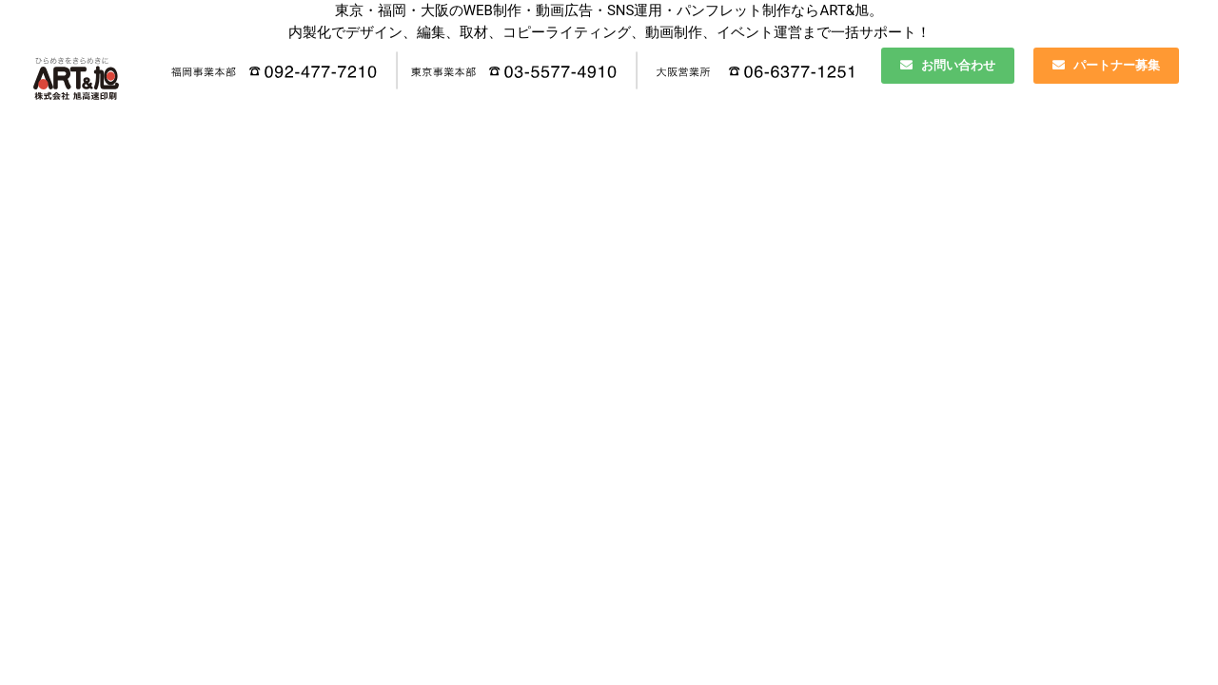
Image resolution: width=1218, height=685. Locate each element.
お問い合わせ (947, 65)
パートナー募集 (1106, 65)
